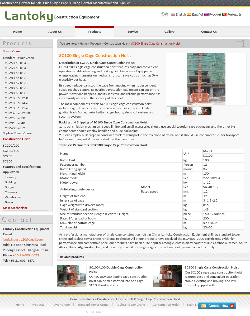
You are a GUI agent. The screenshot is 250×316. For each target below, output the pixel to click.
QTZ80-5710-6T (16, 83)
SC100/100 (11, 151)
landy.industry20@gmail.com (23, 239)
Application (11, 172)
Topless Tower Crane (17, 133)
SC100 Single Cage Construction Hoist (212, 267)
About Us (55, 31)
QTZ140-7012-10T (18, 113)
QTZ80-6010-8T (16, 93)
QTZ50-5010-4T (16, 63)
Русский (212, 14)
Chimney (11, 192)
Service (133, 31)
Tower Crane (12, 51)
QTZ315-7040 (15, 123)
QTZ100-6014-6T (17, 103)
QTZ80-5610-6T (16, 78)
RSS (85, 312)
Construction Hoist (16, 139)
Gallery (169, 31)
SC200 (7, 156)
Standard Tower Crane (18, 58)
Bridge (9, 187)
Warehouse (13, 197)
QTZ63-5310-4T (16, 68)
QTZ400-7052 (15, 128)
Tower (9, 202)
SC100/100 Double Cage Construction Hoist (116, 269)
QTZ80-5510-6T (16, 73)
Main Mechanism (15, 208)
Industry (10, 177)
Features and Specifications (22, 167)
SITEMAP (96, 312)
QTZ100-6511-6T (17, 108)
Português (232, 14)
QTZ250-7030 (15, 118)
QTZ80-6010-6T (16, 88)
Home (17, 31)
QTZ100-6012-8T (17, 98)
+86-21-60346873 (26, 255)
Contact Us (209, 31)
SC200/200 (11, 145)
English (178, 14)
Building (10, 182)
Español (195, 14)
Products (94, 31)
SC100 (7, 161)
